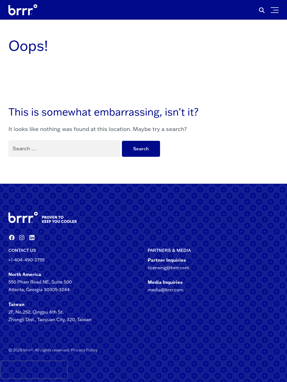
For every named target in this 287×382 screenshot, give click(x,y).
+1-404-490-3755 (26, 260)
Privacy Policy (84, 350)
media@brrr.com (166, 290)
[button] (276, 8)
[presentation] (11, 369)
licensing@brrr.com (168, 267)
